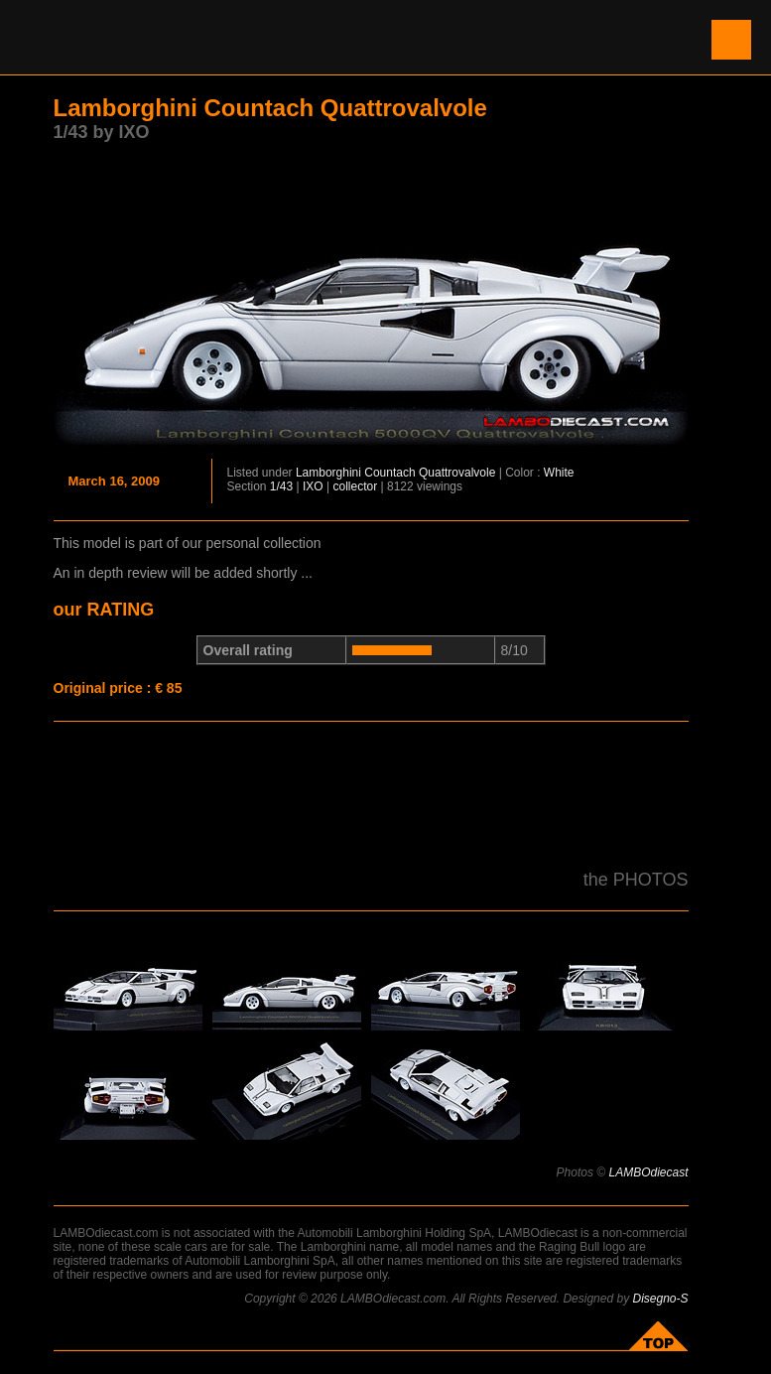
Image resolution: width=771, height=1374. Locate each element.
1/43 (281, 486)
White (559, 473)
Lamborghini (328, 473)
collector (354, 486)
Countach (389, 473)
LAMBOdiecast (648, 1172)
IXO (313, 486)
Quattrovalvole (457, 473)
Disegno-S (660, 1298)
